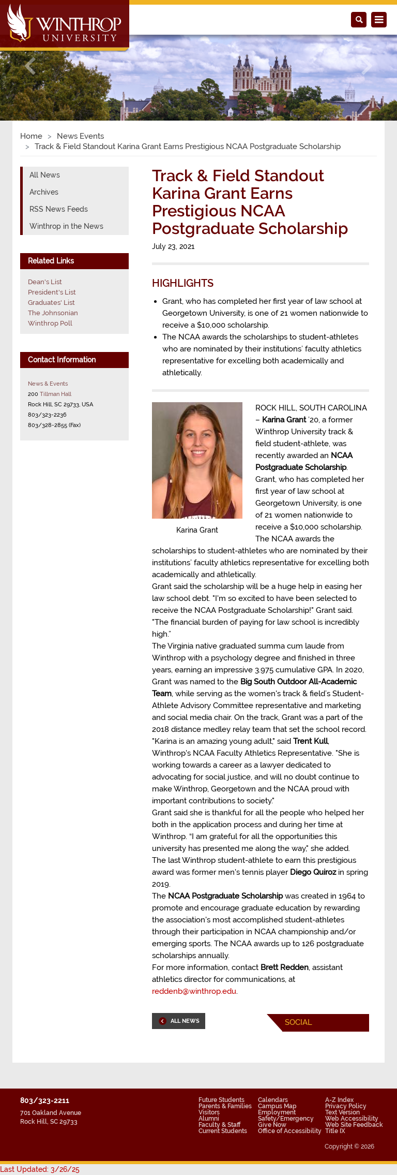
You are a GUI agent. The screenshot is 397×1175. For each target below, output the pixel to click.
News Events (80, 136)
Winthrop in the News (66, 226)
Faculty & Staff (219, 1124)
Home (31, 136)
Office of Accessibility (290, 1131)
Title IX (335, 1131)
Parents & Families (225, 1106)
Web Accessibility (351, 1118)
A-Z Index (339, 1100)
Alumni (208, 1118)
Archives (43, 192)
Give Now (272, 1124)
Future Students (221, 1100)
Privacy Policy (346, 1106)
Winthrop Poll (50, 323)
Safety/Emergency (286, 1118)
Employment (277, 1112)
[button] (29, 66)
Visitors (209, 1112)
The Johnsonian (53, 313)
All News (44, 175)
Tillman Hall (55, 394)
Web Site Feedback (354, 1124)
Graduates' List (51, 302)
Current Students (222, 1131)
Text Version (342, 1112)
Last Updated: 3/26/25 (40, 1169)
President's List (52, 292)
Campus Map (277, 1106)
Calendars (273, 1100)
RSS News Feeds (58, 209)
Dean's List (45, 282)
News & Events (48, 383)
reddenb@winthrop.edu (194, 991)
